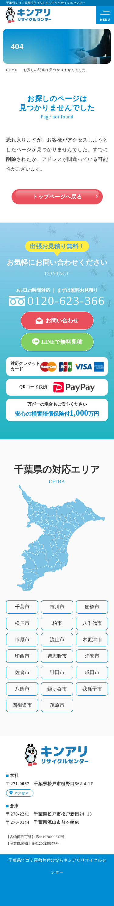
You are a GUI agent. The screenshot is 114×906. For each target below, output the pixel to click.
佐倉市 (22, 672)
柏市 (57, 623)
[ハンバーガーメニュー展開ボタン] (105, 15)
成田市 (92, 672)
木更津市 (92, 639)
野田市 (57, 672)
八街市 (22, 688)
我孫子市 (92, 688)
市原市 (22, 639)
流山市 (57, 639)
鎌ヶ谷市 (57, 688)
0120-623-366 (66, 301)
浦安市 (92, 656)
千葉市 (22, 606)
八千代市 (92, 623)
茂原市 (57, 705)
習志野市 (57, 656)
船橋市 (92, 606)
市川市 (57, 606)
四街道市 (22, 705)
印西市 (22, 656)
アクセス (21, 793)
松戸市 (22, 623)
